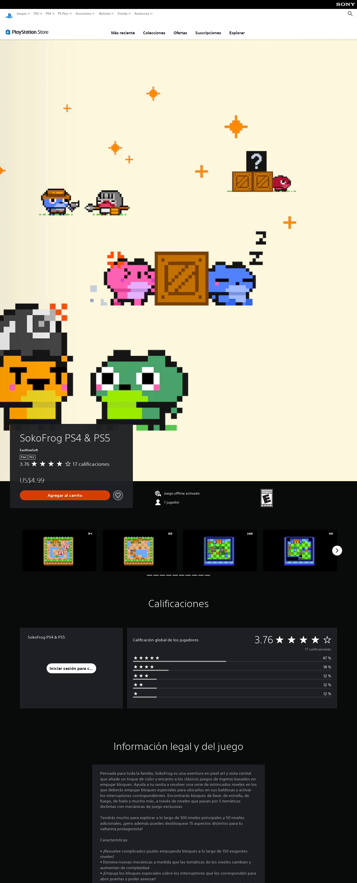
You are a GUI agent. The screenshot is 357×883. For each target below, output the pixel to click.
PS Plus (63, 14)
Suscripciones (208, 28)
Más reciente (123, 28)
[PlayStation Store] (28, 27)
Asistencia (141, 14)
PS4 (48, 14)
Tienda (122, 14)
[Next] (337, 546)
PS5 (36, 14)
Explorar (237, 28)
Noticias (104, 14)
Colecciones (154, 28)
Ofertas (180, 28)
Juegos (22, 14)
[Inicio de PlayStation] (9, 14)
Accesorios (83, 14)
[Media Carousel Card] (59, 546)
